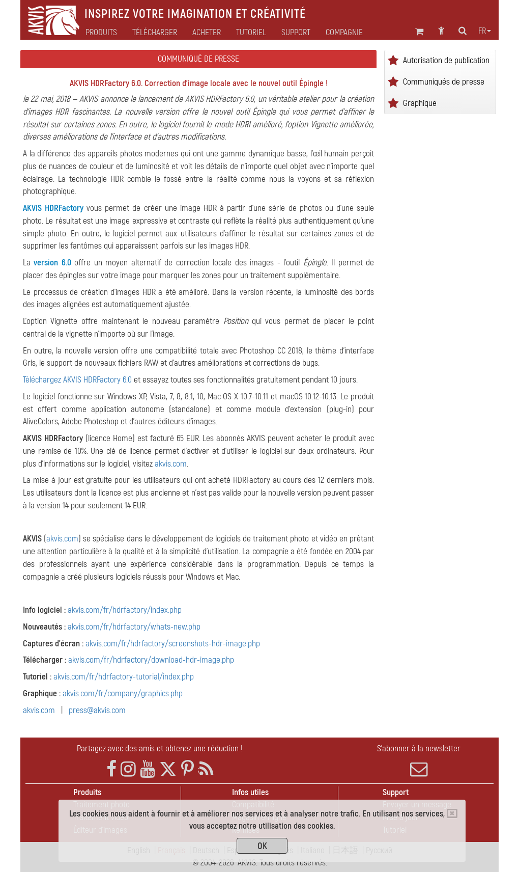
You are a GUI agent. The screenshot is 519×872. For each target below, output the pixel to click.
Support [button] (295, 33)
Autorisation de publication (446, 60)
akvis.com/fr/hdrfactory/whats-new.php (134, 626)
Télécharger (154, 33)
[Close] (452, 813)
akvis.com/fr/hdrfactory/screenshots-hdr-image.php (172, 643)
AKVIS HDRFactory (53, 208)
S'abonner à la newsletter (419, 760)
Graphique (420, 103)
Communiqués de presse (443, 81)
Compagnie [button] (344, 33)
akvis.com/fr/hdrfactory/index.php (125, 610)
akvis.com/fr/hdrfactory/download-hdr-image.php (151, 660)
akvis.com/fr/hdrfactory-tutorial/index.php (123, 676)
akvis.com (171, 463)
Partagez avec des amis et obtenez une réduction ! (160, 748)
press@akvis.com (97, 710)
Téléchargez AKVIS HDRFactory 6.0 (77, 379)
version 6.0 (52, 262)
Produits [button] (101, 33)
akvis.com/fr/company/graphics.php (123, 693)
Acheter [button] (206, 33)
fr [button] (484, 31)
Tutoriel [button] (251, 33)
